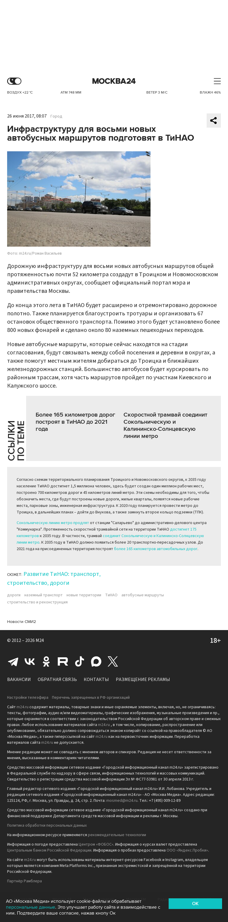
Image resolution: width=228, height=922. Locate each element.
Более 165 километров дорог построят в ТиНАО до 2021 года (75, 422)
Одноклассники (46, 661)
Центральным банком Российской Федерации (49, 850)
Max (96, 661)
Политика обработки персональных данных (47, 825)
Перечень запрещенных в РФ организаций (91, 698)
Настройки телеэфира (27, 698)
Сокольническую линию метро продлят (53, 523)
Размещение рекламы (143, 679)
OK (195, 904)
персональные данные (30, 907)
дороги (13, 595)
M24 (40, 640)
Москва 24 (114, 81)
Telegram (13, 661)
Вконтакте (30, 661)
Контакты (96, 679)
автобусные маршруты (142, 595)
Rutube (63, 661)
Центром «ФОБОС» (96, 844)
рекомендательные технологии (117, 835)
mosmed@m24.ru (121, 801)
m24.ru (22, 707)
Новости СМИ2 (21, 621)
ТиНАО (111, 595)
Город (56, 116)
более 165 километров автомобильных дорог (155, 549)
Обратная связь (57, 679)
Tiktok (80, 661)
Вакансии (19, 679)
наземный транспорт (43, 595)
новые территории (83, 595)
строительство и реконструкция (37, 602)
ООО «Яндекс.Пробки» (187, 850)
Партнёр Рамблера (24, 881)
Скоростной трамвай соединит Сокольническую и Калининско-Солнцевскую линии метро (165, 425)
